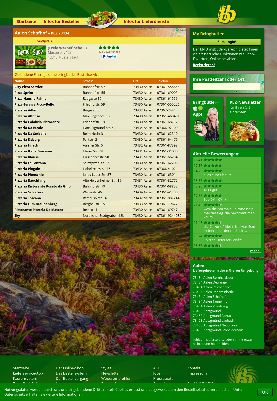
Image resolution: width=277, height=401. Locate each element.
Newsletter (110, 373)
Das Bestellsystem (71, 373)
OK (265, 392)
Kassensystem (25, 378)
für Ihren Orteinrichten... (245, 120)
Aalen (198, 265)
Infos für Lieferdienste (146, 21)
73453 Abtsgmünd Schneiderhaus (218, 330)
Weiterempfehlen (116, 378)
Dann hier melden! (216, 344)
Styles (106, 367)
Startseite (26, 21)
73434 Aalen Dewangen (211, 282)
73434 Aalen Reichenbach (212, 287)
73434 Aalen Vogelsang (210, 306)
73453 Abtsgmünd (207, 311)
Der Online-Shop (70, 367)
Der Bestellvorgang (72, 378)
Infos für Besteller (62, 21)
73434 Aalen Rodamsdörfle (213, 292)
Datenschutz (14, 394)
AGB (157, 367)
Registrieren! (204, 64)
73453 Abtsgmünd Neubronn (215, 325)
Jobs (156, 373)
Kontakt (193, 367)
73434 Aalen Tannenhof (211, 301)
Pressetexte (163, 378)
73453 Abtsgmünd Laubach (213, 320)
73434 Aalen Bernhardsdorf (214, 277)
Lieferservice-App (28, 373)
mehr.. (255, 251)
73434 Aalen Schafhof (209, 296)
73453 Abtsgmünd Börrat (212, 315)
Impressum (197, 373)
